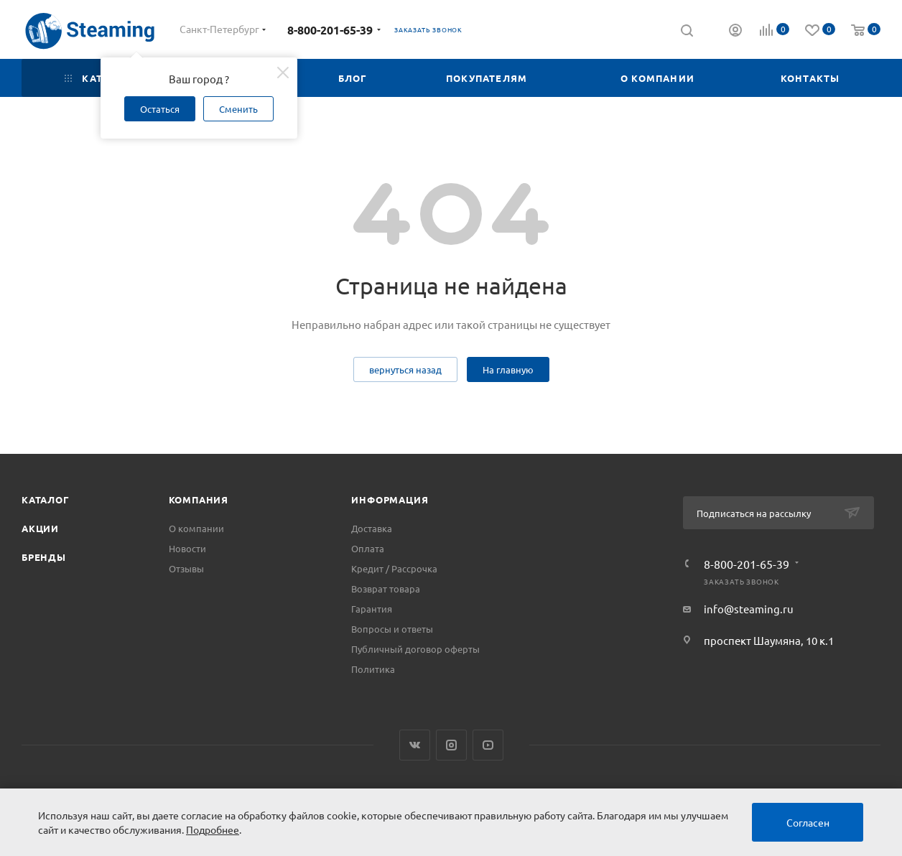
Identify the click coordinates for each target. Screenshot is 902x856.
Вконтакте (414, 745)
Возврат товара (385, 588)
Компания (198, 499)
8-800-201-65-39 (330, 29)
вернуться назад (405, 369)
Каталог (46, 499)
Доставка (371, 528)
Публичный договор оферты (415, 649)
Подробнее (212, 829)
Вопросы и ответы (392, 629)
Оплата (367, 548)
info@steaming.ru (749, 608)
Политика (373, 669)
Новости (187, 548)
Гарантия (371, 609)
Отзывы (186, 568)
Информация (389, 499)
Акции (40, 528)
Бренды (44, 557)
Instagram (451, 745)
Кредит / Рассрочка (394, 568)
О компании (196, 528)
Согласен (807, 822)
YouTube (488, 745)
